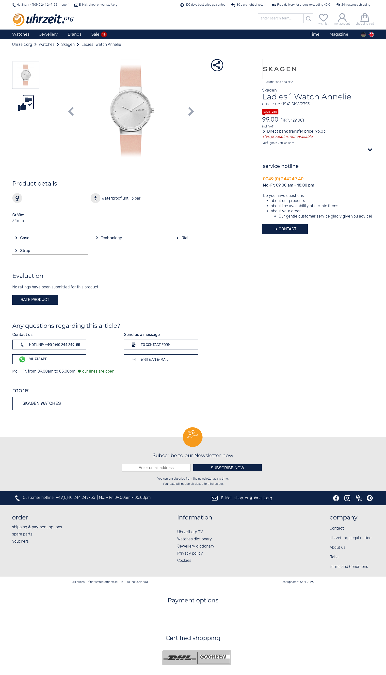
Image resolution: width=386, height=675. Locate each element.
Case (25, 237)
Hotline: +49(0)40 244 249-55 (37, 5)
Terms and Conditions (349, 566)
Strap (25, 250)
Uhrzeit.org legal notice (350, 538)
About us (337, 547)
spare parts (22, 534)
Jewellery (48, 34)
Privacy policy (190, 553)
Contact (287, 229)
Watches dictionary (194, 539)
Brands (74, 34)
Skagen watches (41, 403)
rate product (35, 299)
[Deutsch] (363, 34)
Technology (112, 237)
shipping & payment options (37, 527)
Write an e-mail (149, 359)
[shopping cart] (365, 18)
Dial (185, 237)
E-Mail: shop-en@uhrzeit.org (97, 5)
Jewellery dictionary (195, 546)
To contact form (150, 344)
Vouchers (20, 541)
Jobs (334, 557)
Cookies (184, 560)
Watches (21, 34)
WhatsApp (32, 359)
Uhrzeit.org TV (190, 532)
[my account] (342, 18)
